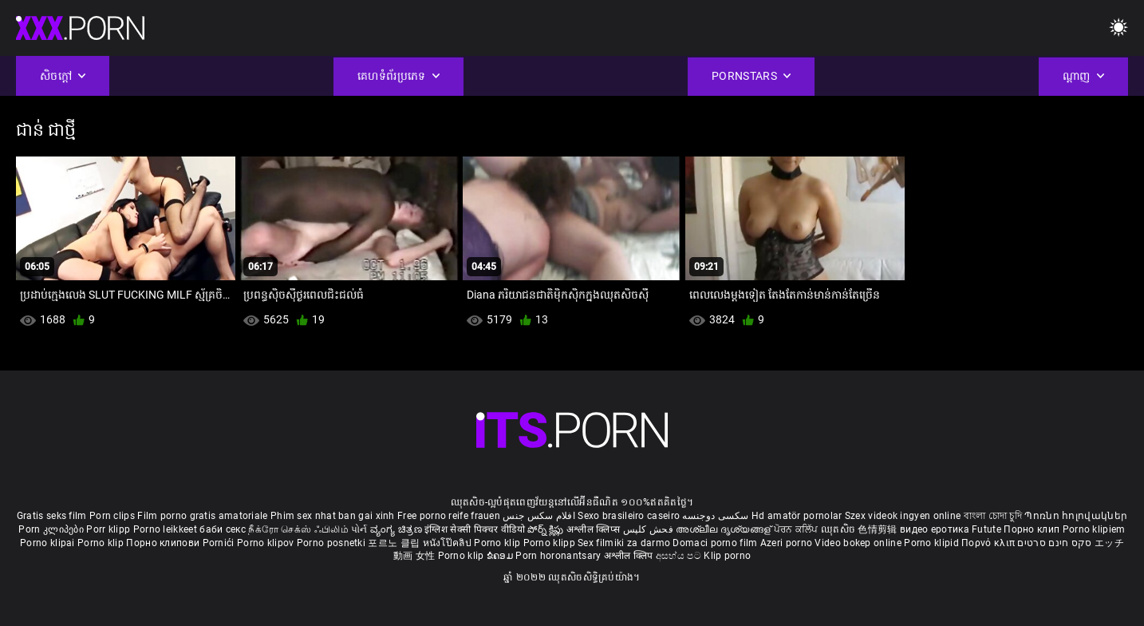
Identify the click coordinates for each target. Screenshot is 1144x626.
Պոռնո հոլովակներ (1075, 515)
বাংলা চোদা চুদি (993, 515)
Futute (986, 529)
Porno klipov (267, 543)
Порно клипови (164, 543)
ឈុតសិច (839, 529)
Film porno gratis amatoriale (202, 515)
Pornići (220, 543)
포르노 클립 (395, 543)
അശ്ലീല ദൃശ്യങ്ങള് (724, 529)
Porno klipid (932, 543)
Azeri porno (787, 543)
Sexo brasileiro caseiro (629, 515)
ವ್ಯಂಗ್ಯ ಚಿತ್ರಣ (397, 529)
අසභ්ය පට (680, 555)
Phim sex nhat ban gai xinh (332, 515)
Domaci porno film (715, 543)
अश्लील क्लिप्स (594, 529)
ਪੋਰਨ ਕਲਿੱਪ (797, 529)
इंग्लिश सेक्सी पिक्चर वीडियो (474, 529)
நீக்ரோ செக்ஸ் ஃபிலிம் (298, 529)
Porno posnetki (333, 543)
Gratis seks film (52, 515)
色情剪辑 (879, 529)
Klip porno (727, 555)
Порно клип (1033, 529)
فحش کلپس (650, 529)
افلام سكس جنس (539, 515)
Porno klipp (550, 543)
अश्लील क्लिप (630, 555)
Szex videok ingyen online (903, 515)
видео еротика (934, 529)
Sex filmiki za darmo (624, 543)
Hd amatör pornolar (796, 515)
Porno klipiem (1094, 529)
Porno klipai (48, 543)
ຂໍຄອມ (501, 555)
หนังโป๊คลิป (449, 543)
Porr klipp (109, 529)
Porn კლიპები (52, 529)
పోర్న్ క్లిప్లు (546, 529)
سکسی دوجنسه (715, 515)
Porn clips (113, 515)
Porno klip (101, 543)
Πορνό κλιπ (989, 543)
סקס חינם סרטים (1054, 543)
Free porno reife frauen (448, 515)
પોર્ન (359, 529)
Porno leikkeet (166, 529)
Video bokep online (858, 543)
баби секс (222, 529)
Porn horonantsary (559, 555)
